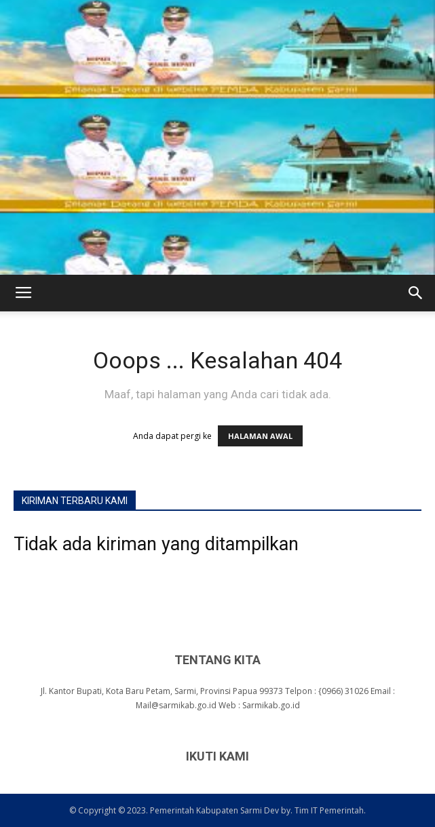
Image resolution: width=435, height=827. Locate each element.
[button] (416, 293)
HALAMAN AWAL (260, 436)
